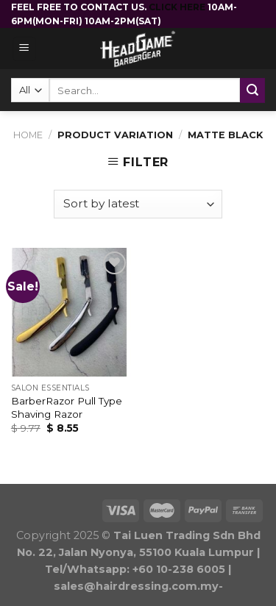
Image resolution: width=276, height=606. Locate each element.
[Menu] (25, 49)
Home (28, 134)
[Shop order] (138, 204)
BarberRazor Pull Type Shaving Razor (66, 407)
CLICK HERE (178, 7)
